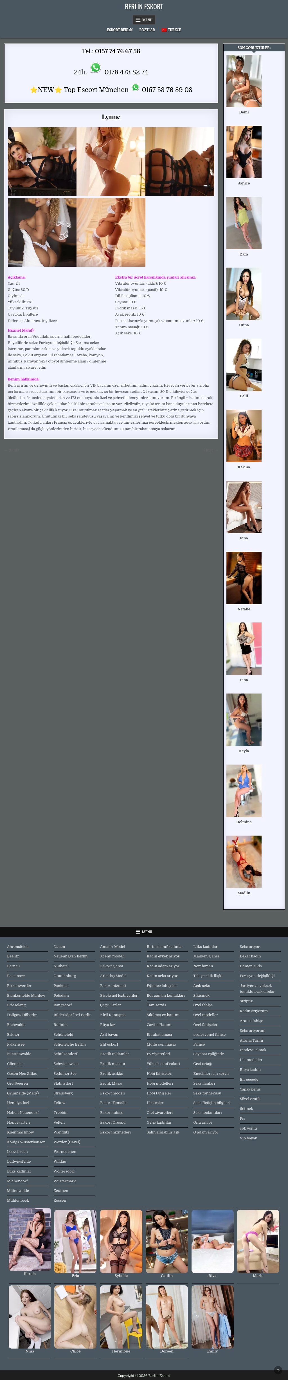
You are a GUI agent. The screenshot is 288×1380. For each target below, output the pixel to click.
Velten (59, 1122)
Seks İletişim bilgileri (211, 1103)
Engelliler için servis (211, 1073)
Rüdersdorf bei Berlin (73, 1015)
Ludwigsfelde (19, 1161)
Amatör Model (112, 947)
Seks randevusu (207, 1093)
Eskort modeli (112, 1093)
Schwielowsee (66, 1064)
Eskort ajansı (111, 966)
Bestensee (16, 976)
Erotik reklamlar (114, 1054)
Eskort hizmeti (113, 986)
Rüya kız (107, 1025)
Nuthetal (61, 966)
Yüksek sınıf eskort (163, 1064)
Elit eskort (109, 1044)
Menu (147, 20)
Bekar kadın (250, 956)
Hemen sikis (251, 966)
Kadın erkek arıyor (163, 956)
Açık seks (201, 986)
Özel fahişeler (205, 1025)
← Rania (11, 450)
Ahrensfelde (18, 947)
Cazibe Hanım (159, 1025)
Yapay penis (250, 1089)
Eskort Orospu (112, 1122)
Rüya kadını (250, 1069)
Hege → (211, 450)
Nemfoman (203, 966)
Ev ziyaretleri (158, 1054)
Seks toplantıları (207, 1112)
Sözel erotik (250, 1099)
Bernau (13, 966)
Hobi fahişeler (159, 1093)
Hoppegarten (18, 1122)
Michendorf (17, 1181)
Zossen (60, 1200)
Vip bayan (248, 1138)
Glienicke (15, 1064)
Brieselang (16, 1005)
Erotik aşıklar (112, 1073)
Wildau (60, 1161)
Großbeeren (17, 1083)
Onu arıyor (202, 1122)
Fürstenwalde (19, 1054)
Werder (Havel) (67, 1142)
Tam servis (156, 1005)
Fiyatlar (147, 30)
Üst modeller (251, 1060)
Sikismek (201, 995)
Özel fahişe (203, 1005)
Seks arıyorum (253, 1030)
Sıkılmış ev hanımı (163, 1015)
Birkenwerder (19, 986)
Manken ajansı (206, 956)
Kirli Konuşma (113, 1015)
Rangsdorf (63, 1005)
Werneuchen (65, 1151)
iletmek (246, 1109)
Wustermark (65, 1181)
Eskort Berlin (120, 30)
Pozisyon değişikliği (257, 976)
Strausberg (63, 1093)
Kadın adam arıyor (163, 966)
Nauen (59, 947)
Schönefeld (63, 1034)
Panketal (61, 986)
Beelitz (13, 956)
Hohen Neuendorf (23, 1112)
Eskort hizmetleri (115, 1132)
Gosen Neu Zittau (22, 1073)
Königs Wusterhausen (26, 1142)
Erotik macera (112, 1064)
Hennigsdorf (18, 1103)
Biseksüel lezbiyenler (119, 995)
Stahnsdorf (63, 1083)
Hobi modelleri (160, 1083)
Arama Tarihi (251, 1040)
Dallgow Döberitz (22, 1015)
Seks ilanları (204, 1083)
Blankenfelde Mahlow (26, 995)
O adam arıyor (205, 1132)
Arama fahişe (251, 1021)
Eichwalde (16, 1025)
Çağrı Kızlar (110, 1005)
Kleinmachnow (20, 1132)
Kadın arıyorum (254, 1011)
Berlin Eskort (144, 6)
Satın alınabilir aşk (163, 1132)
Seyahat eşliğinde (208, 1054)
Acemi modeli (112, 956)
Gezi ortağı (202, 1064)
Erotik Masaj (111, 1083)
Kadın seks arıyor (162, 976)
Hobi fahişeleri (160, 1073)
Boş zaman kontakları (166, 995)
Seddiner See (65, 1073)
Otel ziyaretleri (160, 1112)
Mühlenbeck (18, 1200)
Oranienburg (65, 976)
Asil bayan (109, 1034)
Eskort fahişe (111, 1112)
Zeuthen (61, 1191)
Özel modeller (205, 1015)
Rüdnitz (61, 1025)
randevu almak (253, 1050)
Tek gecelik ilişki (207, 976)
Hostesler (155, 1103)
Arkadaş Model (113, 976)
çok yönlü (248, 1128)
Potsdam (61, 995)
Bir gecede (249, 1079)
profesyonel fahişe (209, 1034)
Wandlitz (61, 1132)
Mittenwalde (18, 1191)
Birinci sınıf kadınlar (165, 947)
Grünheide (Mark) (23, 1093)
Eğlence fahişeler (162, 986)
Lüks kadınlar (19, 1171)
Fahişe (199, 1044)
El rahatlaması (159, 1034)
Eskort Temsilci (113, 1103)
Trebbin (61, 1112)
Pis (242, 1118)
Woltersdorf (64, 1171)
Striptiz (246, 1001)
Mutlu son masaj (161, 1044)
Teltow (60, 1103)
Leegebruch (17, 1151)
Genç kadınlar (159, 1122)
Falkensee (16, 1044)
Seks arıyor (250, 947)
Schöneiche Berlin (70, 1044)
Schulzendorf (65, 1054)
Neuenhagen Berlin (71, 956)
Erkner (13, 1034)
